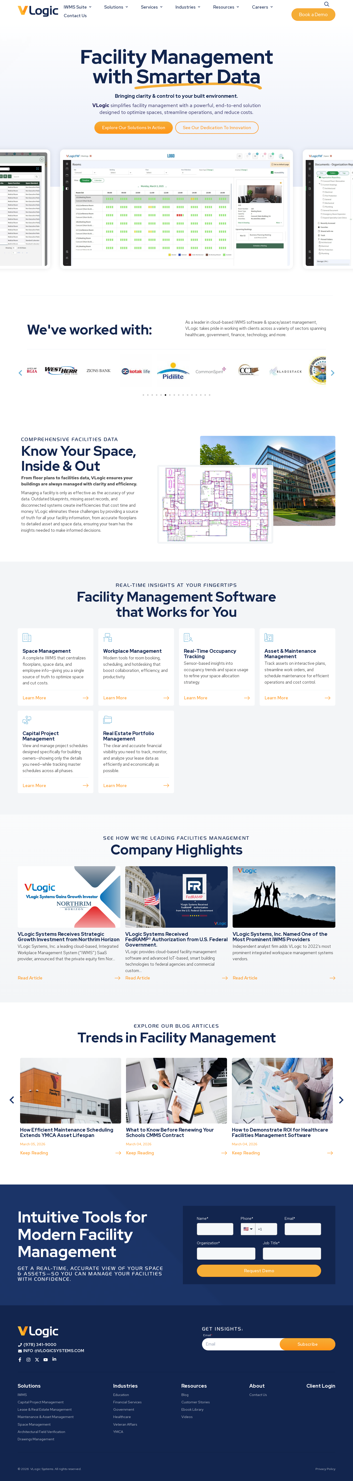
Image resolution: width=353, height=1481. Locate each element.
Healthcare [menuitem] (122, 1416)
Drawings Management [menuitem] (36, 1439)
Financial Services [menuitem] (127, 1402)
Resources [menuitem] (194, 1386)
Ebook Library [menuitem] (192, 1409)
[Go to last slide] (12, 1100)
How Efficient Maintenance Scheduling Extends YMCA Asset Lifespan (66, 1155)
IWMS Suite (78, 7)
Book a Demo (313, 15)
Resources (226, 7)
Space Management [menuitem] (34, 1424)
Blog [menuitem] (185, 1394)
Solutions (116, 7)
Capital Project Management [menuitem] (40, 1402)
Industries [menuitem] (125, 1386)
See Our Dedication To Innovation (217, 127)
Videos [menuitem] (186, 1416)
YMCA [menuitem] (118, 1431)
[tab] (143, 395)
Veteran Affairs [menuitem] (125, 1424)
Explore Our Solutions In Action (133, 127)
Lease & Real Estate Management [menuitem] (45, 1409)
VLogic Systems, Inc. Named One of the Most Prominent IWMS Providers (280, 959)
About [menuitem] (257, 1386)
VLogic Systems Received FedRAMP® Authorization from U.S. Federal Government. (176, 962)
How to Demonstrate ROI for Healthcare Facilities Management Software (280, 1155)
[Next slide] (332, 373)
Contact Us (75, 15)
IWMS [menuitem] (22, 1394)
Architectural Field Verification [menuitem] (41, 1431)
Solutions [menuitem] (29, 1386)
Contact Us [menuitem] (258, 1394)
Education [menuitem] (121, 1394)
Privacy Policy (325, 1469)
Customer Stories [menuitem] (195, 1402)
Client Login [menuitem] (320, 1386)
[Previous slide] (21, 373)
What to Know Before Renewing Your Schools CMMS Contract (170, 1155)
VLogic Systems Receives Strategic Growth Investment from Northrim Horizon (69, 959)
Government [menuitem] (123, 1409)
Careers (263, 7)
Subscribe (308, 1344)
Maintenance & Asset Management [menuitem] (46, 1416)
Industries (188, 7)
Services (152, 7)
